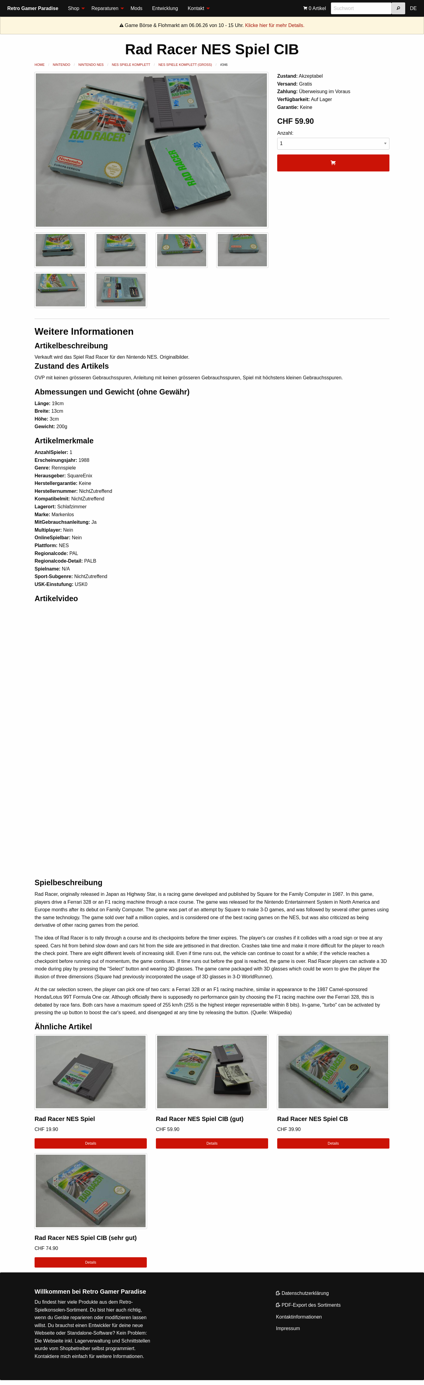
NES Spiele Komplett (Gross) (185, 64)
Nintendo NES (91, 64)
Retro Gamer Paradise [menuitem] (32, 8)
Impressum (288, 1328)
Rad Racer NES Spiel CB (312, 1119)
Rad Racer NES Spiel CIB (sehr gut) (86, 1237)
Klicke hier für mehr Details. (275, 25)
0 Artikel (314, 8)
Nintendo (61, 64)
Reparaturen (104, 8)
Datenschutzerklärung (302, 1293)
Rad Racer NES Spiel (65, 1119)
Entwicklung (165, 8)
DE (413, 8)
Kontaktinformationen (299, 1316)
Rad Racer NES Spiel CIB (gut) (200, 1119)
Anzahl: (333, 140)
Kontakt (196, 8)
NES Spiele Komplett (131, 64)
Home (40, 64)
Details (90, 1143)
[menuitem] (74, 8)
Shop (73, 8)
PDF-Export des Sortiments (308, 1305)
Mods (136, 8)
